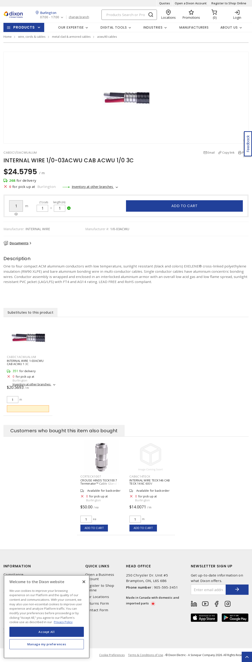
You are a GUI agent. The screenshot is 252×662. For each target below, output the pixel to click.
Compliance (13, 574)
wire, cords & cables (32, 37)
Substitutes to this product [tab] (31, 312)
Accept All (46, 632)
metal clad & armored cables (71, 37)
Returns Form (97, 603)
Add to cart (184, 205)
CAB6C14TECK (139, 476)
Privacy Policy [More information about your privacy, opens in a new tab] (63, 622)
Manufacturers (194, 27)
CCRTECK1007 (90, 476)
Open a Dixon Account (191, 3)
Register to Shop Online (228, 3)
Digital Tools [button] (114, 27)
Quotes (164, 3)
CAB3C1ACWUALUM (21, 357)
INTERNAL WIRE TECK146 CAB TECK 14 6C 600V (149, 482)
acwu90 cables (107, 37)
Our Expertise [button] (71, 27)
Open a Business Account (99, 576)
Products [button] (24, 27)
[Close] (84, 582)
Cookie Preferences (112, 655)
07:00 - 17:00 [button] (49, 17)
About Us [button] (229, 27)
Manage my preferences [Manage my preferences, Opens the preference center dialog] (46, 644)
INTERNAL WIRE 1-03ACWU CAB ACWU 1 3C (25, 362)
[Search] (129, 15)
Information (17, 566)
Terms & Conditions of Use (145, 655)
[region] (47, 616)
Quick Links (97, 566)
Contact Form (96, 610)
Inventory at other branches (93, 186)
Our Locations (97, 597)
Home (7, 37)
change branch (79, 17)
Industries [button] (153, 27)
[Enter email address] (208, 590)
